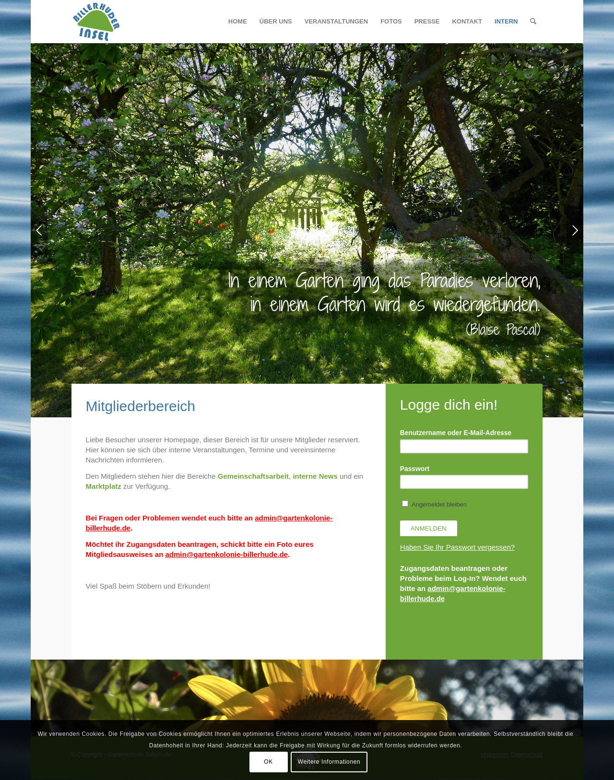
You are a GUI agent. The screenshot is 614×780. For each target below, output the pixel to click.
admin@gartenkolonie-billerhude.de (226, 554)
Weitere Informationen (329, 761)
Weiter (575, 230)
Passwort (414, 469)
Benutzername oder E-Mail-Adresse (455, 433)
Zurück (39, 230)
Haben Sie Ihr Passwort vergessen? (457, 547)
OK (268, 761)
